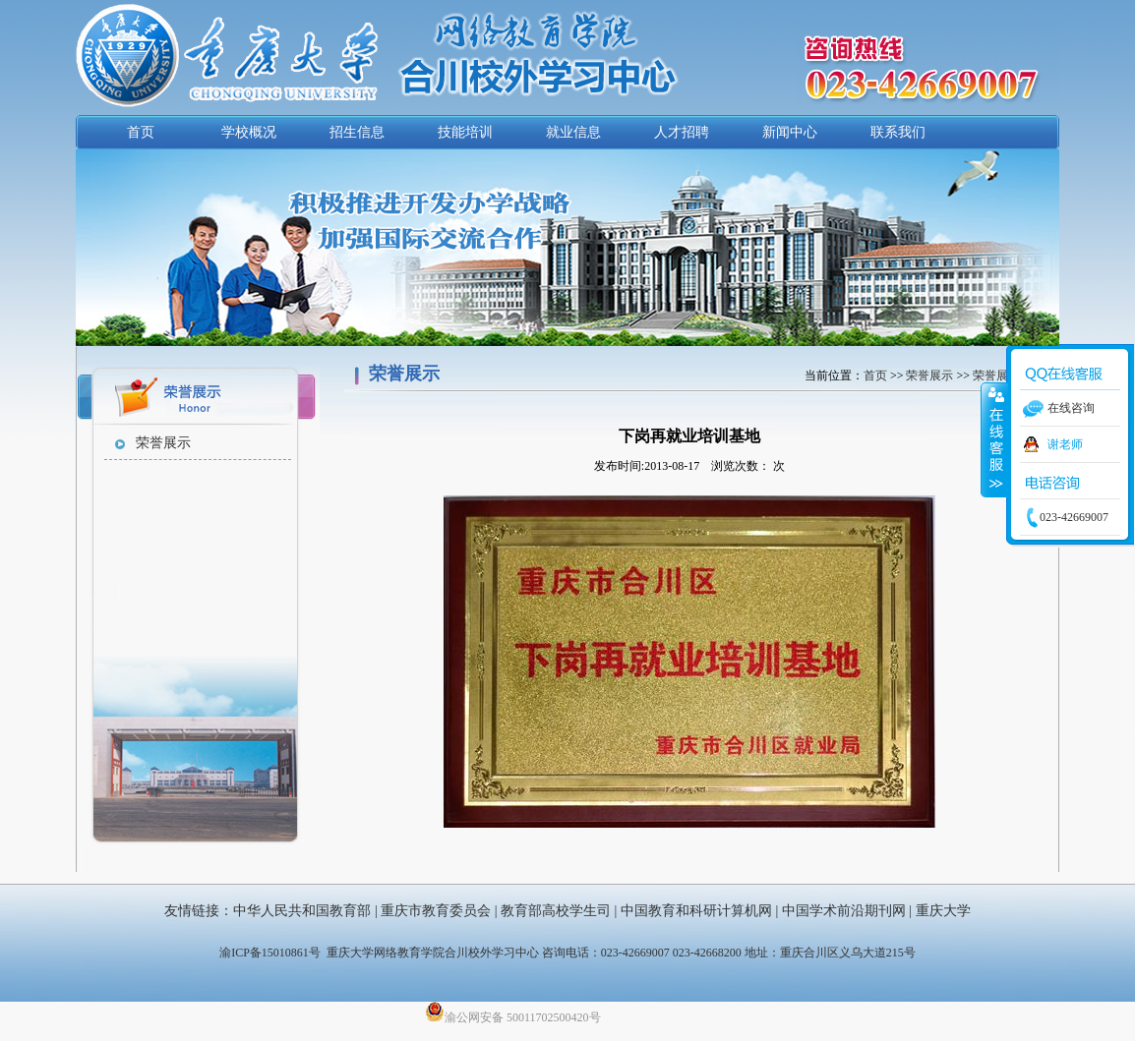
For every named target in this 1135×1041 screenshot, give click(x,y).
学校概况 (248, 132)
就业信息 (573, 132)
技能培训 (465, 132)
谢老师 (1065, 444)
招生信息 (357, 132)
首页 (140, 132)
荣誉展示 (163, 442)
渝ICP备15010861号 (270, 952)
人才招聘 (681, 132)
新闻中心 (789, 132)
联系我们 (898, 132)
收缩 (994, 439)
